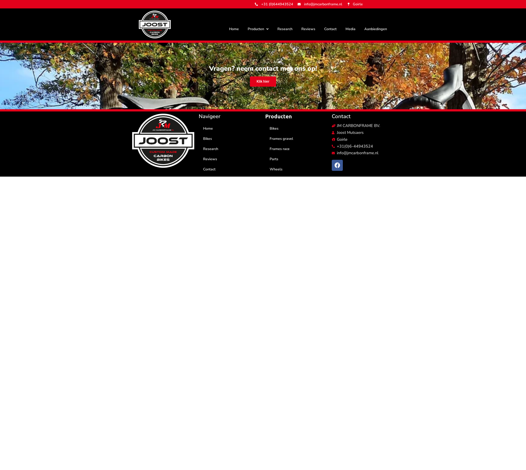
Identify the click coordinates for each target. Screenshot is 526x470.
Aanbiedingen (375, 29)
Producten (258, 29)
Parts (274, 159)
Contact (330, 29)
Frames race (280, 148)
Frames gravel (281, 138)
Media (350, 29)
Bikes (207, 138)
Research (284, 29)
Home (234, 29)
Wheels (276, 169)
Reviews (308, 29)
